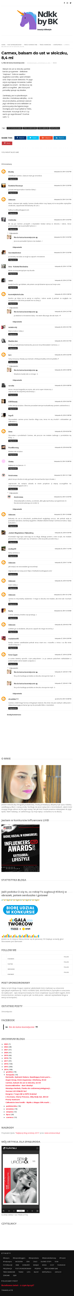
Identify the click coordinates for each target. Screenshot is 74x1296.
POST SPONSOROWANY (14, 44)
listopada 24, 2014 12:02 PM (62, 171)
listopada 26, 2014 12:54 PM (62, 497)
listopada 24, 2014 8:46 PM (63, 447)
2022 (6, 1047)
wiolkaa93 (12, 549)
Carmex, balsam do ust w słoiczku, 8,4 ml (23, 1083)
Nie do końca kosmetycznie (25, 237)
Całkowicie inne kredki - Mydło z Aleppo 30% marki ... (28, 1102)
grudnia (9, 1072)
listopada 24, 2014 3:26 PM (63, 355)
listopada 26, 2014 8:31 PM (63, 624)
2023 (6, 1044)
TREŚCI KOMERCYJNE (30, 44)
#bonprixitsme (34, 1258)
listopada (10, 1075)
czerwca (10, 1117)
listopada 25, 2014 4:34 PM (63, 533)
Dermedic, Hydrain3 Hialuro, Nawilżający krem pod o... (28, 1077)
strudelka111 (13, 699)
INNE (17, 1265)
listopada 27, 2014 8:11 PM (63, 672)
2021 (6, 1050)
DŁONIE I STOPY (46, 1262)
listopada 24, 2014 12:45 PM (62, 220)
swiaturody (12, 327)
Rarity (10, 611)
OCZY (52, 1265)
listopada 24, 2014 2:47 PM (63, 311)
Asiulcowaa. (13, 475)
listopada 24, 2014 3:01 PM (63, 327)
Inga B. (11, 415)
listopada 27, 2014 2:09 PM (63, 638)
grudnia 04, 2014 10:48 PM (63, 699)
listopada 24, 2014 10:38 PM (62, 461)
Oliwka (10, 462)
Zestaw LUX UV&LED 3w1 (16, 1091)
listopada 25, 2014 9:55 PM (63, 581)
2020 (6, 1052)
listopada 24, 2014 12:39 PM (62, 185)
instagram (35, 967)
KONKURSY (26, 1265)
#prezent (62, 1258)
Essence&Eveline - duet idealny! (19, 1085)
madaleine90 (13, 639)
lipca (8, 1114)
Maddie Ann (13, 341)
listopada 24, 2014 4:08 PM (63, 385)
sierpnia (9, 1112)
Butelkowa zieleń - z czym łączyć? (17, 1285)
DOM (56, 1262)
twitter (35, 962)
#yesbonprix (7, 1262)
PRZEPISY (38, 1269)
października (12, 1106)
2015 (6, 1066)
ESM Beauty (12, 402)
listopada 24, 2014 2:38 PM (63, 294)
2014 (6, 1069)
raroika (11, 386)
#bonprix (6, 1258)
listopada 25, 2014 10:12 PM (62, 594)
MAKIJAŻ (36, 1265)
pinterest (35, 972)
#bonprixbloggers (19, 1258)
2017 (6, 1061)
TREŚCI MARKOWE (45, 44)
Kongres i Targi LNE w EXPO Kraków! (21, 1094)
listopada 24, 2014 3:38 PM (63, 370)
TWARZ (20, 1272)
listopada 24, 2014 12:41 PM (62, 199)
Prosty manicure (13, 1099)
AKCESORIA (19, 1262)
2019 (6, 1055)
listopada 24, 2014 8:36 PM (63, 431)
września (10, 1109)
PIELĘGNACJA (7, 1269)
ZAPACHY (58, 1272)
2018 (6, 1058)
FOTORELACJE (7, 1265)
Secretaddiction (14, 253)
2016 (6, 1064)
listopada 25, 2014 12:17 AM (62, 475)
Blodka (11, 172)
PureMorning (13, 448)
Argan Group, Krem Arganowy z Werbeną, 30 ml (26, 1080)
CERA (28, 1262)
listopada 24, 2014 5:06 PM (63, 401)
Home (3, 44)
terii (9, 355)
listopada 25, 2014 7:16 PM (63, 549)
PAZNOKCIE (61, 1265)
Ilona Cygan (13, 655)
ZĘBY (15, 1275)
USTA (28, 1272)
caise (10, 281)
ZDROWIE (6, 1275)
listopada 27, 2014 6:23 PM (63, 654)
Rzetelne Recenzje (15, 186)
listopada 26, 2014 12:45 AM (62, 611)
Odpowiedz (13, 179)
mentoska (12, 220)
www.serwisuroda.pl (52, 1133)
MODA (44, 1265)
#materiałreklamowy (49, 1258)
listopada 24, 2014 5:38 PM (63, 415)
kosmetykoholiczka (16, 294)
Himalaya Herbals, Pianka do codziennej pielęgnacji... (28, 1088)
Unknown (11, 200)
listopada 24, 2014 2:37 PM (63, 280)
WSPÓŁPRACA (57, 44)
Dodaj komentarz (14, 715)
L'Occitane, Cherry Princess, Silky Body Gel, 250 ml (27, 1097)
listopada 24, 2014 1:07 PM (63, 266)
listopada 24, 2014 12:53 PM (62, 237)
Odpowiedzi (13, 233)
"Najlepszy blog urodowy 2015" (27, 1133)
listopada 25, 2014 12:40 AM (62, 514)
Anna (10, 432)
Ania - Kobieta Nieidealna (18, 267)
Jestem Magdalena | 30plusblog (20, 533)
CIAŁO (35, 1262)
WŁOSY (36, 1272)
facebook (35, 956)
